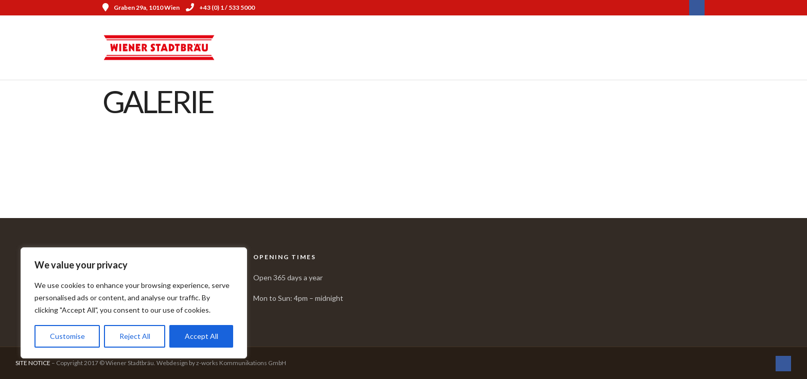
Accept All (201, 336)
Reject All (134, 336)
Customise (67, 336)
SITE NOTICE (32, 363)
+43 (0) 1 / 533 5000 (220, 7)
